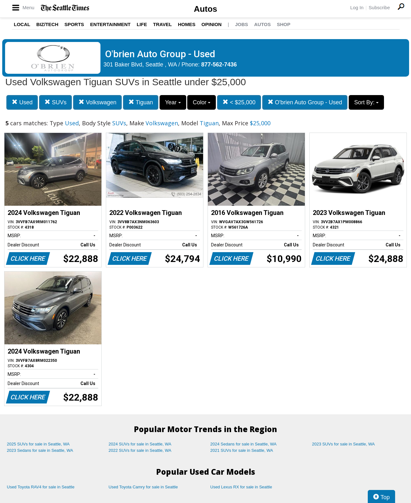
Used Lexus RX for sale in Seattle (241, 487)
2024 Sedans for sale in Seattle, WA (243, 444)
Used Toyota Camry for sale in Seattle (143, 487)
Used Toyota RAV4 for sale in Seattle (41, 487)
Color (201, 102)
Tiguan (140, 102)
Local (22, 24)
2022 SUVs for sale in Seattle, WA (140, 450)
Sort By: (366, 102)
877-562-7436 (219, 64)
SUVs (55, 102)
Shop (284, 24)
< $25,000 (239, 102)
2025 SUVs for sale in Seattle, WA (38, 444)
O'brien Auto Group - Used (305, 102)
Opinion (212, 24)
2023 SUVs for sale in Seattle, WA (343, 444)
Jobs (241, 24)
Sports (74, 24)
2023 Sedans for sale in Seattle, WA (40, 450)
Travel (162, 24)
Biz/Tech (47, 24)
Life (142, 24)
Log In (357, 7)
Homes (186, 24)
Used (22, 102)
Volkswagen (97, 102)
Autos (205, 9)
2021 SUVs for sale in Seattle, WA (241, 450)
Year (173, 102)
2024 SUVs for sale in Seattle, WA (140, 444)
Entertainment (110, 24)
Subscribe (379, 7)
